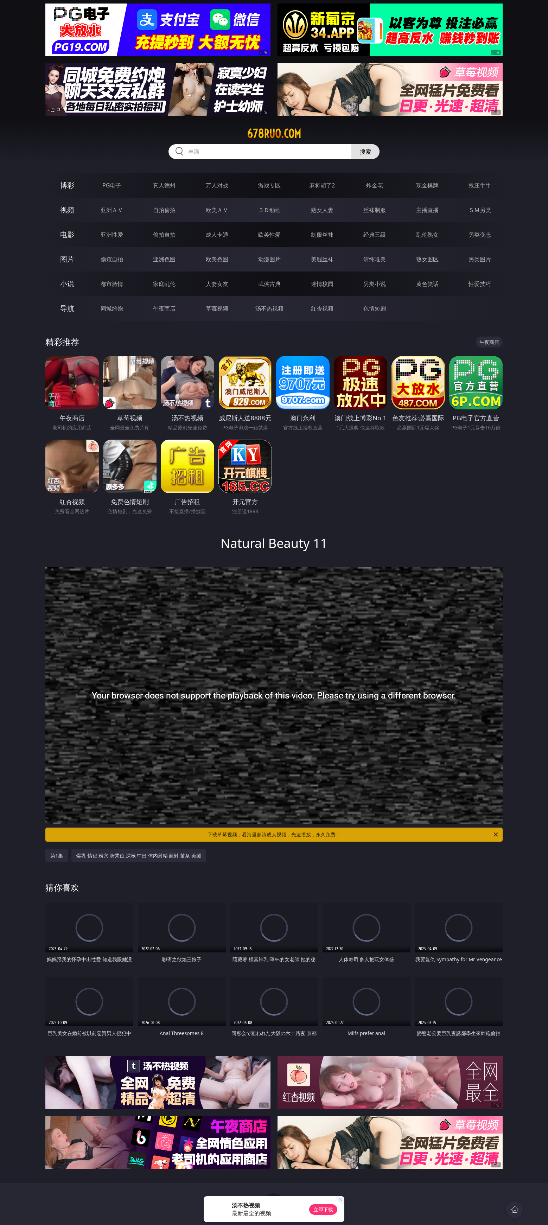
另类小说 (374, 284)
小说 (67, 283)
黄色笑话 (427, 284)
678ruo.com (274, 134)
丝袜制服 (374, 210)
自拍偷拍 (164, 210)
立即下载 (323, 1209)
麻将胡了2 (322, 185)
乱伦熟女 (427, 234)
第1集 (56, 855)
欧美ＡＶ (217, 210)
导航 (67, 308)
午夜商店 (164, 308)
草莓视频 (217, 308)
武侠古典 (269, 284)
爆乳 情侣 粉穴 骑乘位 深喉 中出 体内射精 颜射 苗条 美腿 (138, 855)
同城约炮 (112, 308)
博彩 (67, 185)
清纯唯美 (374, 259)
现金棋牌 (427, 185)
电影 (67, 234)
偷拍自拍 (164, 234)
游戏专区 (269, 185)
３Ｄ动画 (269, 210)
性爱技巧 (480, 284)
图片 (67, 259)
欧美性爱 (269, 234)
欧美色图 (217, 259)
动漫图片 (269, 259)
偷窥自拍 (112, 259)
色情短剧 (374, 308)
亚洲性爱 (112, 234)
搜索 (365, 151)
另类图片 (480, 259)
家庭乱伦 (164, 284)
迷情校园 (322, 284)
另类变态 (480, 234)
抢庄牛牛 (480, 185)
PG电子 (111, 185)
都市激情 (112, 284)
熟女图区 (427, 259)
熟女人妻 (322, 210)
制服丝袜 (322, 234)
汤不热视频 (269, 308)
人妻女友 (217, 284)
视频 (67, 210)
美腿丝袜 (322, 259)
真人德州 (164, 185)
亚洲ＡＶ (112, 210)
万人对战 (217, 185)
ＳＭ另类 (480, 210)
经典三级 (374, 234)
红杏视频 (322, 308)
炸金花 (374, 185)
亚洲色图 (164, 259)
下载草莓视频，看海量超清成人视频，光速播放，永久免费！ (353, 834)
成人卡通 (217, 234)
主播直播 (427, 210)
